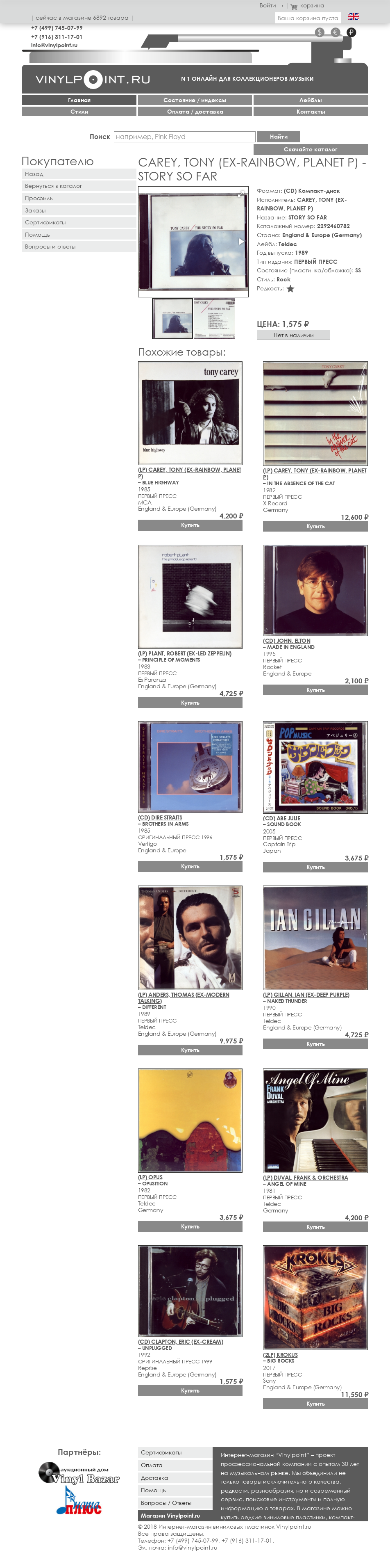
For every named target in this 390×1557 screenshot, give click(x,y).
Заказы (35, 210)
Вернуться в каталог (53, 185)
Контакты (311, 111)
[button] (240, 194)
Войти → (271, 5)
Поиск (100, 136)
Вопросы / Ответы (166, 1502)
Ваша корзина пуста (308, 17)
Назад (34, 173)
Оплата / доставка (195, 111)
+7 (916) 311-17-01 (57, 36)
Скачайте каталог (311, 149)
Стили (79, 111)
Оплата (152, 1464)
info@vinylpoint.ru (54, 44)
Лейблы (310, 99)
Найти (279, 136)
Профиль (39, 197)
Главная (79, 99)
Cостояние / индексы (195, 99)
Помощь (37, 234)
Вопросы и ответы (50, 246)
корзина (307, 5)
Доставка (154, 1477)
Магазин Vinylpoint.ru (170, 1515)
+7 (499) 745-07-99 (57, 27)
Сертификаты (45, 222)
